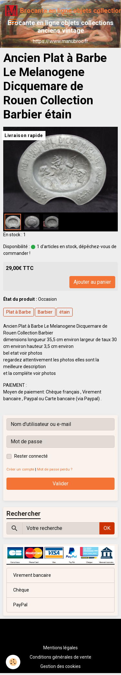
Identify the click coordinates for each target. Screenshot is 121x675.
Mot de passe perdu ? (54, 469)
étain (64, 312)
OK (107, 528)
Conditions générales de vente (60, 657)
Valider (60, 483)
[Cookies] (13, 662)
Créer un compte (20, 469)
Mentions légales (60, 647)
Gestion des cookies (60, 666)
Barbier (45, 312)
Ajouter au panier (92, 282)
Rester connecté (31, 456)
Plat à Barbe (18, 312)
